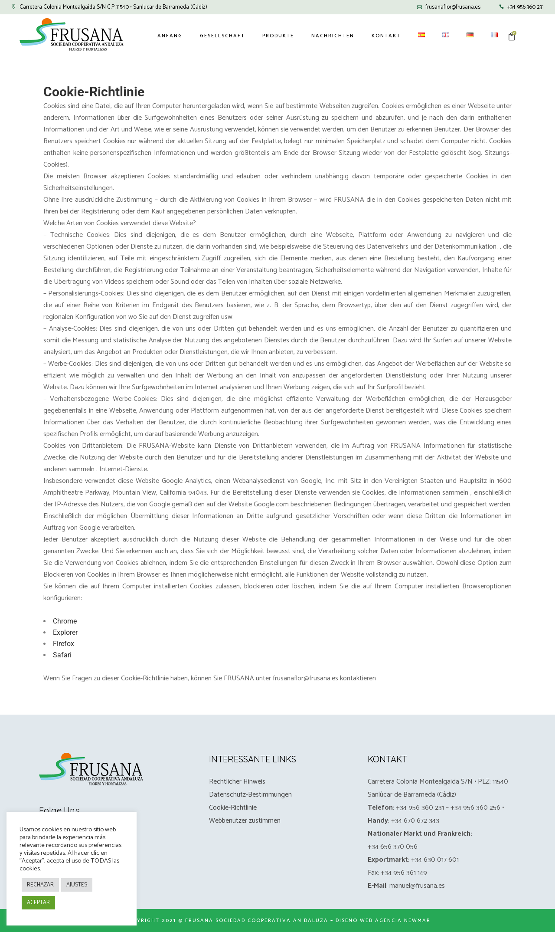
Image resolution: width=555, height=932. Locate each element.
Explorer (65, 632)
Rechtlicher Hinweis (237, 782)
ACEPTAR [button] (38, 902)
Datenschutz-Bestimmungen (250, 795)
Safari (62, 655)
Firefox (63, 644)
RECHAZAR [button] (40, 884)
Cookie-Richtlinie (233, 808)
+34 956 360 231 (525, 7)
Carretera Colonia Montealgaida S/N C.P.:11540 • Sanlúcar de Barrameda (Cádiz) (113, 7)
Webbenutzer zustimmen (245, 821)
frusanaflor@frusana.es (452, 7)
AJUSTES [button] (76, 884)
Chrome (65, 621)
